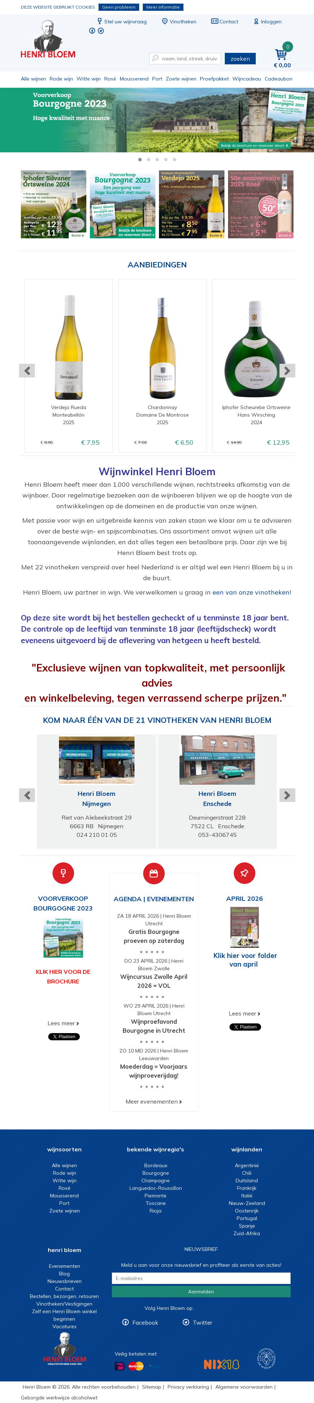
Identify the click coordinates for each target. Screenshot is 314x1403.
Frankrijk (246, 1188)
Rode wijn (61, 78)
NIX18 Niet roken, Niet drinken (221, 1364)
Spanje (247, 1226)
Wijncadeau (246, 78)
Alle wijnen (33, 78)
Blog (64, 1273)
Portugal (247, 1218)
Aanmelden (201, 1291)
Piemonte (156, 1195)
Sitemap (151, 1387)
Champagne (155, 1180)
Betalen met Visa (154, 1366)
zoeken (240, 58)
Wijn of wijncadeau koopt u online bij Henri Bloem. (53, 39)
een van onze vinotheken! (252, 592)
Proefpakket (214, 78)
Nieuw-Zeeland (247, 1203)
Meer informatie (163, 7)
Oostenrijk (247, 1210)
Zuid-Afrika (246, 1233)
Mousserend (134, 78)
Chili (246, 1173)
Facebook (145, 1322)
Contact (224, 21)
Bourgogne (155, 1173)
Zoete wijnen (181, 78)
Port (157, 78)
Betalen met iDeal (120, 1366)
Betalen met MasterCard (136, 1366)
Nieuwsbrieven (64, 1281)
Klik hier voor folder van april (245, 959)
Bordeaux (155, 1165)
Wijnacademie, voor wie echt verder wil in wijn (266, 1358)
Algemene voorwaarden (244, 1387)
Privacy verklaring (188, 1387)
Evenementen (64, 1266)
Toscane (156, 1203)
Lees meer (61, 1023)
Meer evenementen (152, 1101)
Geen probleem (119, 7)
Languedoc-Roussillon (155, 1188)
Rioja (155, 1210)
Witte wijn (89, 78)
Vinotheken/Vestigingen (64, 1304)
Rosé (110, 78)
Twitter (202, 1322)
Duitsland (247, 1180)
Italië (246, 1195)
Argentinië (247, 1165)
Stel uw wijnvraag (121, 21)
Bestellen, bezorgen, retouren (64, 1296)
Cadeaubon (278, 78)
